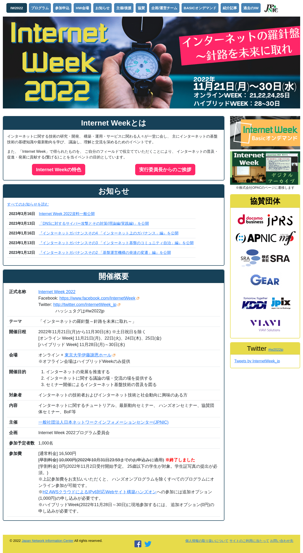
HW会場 (82, 8)
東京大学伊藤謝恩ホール (88, 355)
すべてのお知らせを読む (28, 204)
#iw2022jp (275, 349)
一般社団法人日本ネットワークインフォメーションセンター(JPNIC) (103, 422)
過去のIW (250, 8)
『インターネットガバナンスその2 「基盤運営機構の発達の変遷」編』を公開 (105, 253)
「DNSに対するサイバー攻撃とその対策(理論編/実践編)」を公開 (94, 223)
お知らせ (102, 8)
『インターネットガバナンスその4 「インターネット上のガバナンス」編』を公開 (108, 233)
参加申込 (62, 8)
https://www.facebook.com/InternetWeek (97, 298)
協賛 (141, 8)
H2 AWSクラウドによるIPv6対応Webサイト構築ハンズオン (100, 492)
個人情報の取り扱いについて (206, 541)
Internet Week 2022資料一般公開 (66, 214)
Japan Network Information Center (47, 541)
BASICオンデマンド (200, 8)
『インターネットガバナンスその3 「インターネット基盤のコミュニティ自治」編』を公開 (116, 243)
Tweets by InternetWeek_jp (257, 361)
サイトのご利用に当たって (249, 541)
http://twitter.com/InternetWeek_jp (84, 304)
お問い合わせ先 (281, 541)
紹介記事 (230, 8)
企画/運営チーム (164, 8)
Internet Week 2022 (57, 291)
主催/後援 (123, 8)
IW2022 (16, 8)
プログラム (40, 8)
